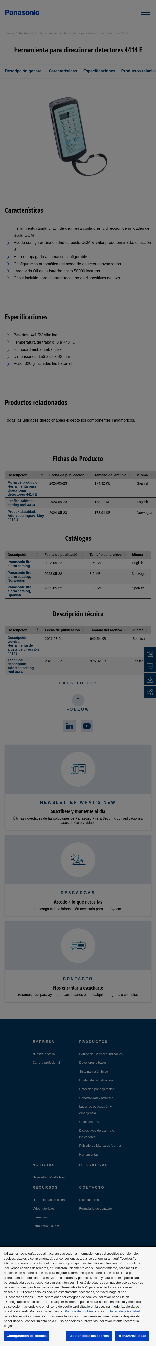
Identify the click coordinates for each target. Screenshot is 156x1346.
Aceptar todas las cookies (89, 1336)
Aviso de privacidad (125, 1311)
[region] (78, 1296)
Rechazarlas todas (132, 1336)
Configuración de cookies (27, 1336)
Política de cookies (79, 1311)
